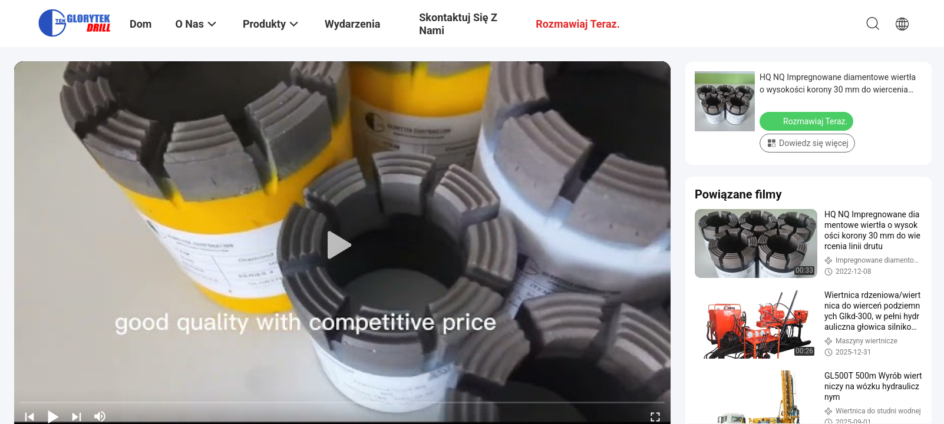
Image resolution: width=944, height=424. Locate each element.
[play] (342, 245)
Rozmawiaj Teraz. (807, 121)
